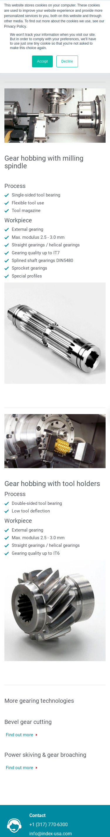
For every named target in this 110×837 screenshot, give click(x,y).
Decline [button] (67, 61)
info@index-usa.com (50, 833)
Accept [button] (42, 61)
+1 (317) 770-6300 (48, 824)
